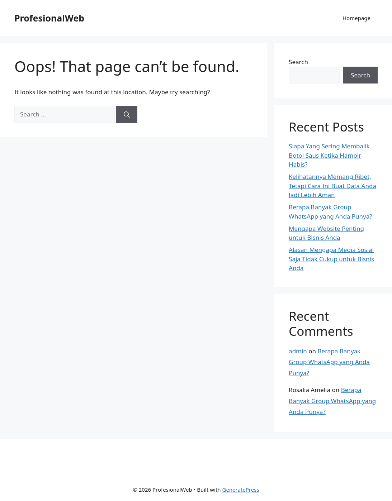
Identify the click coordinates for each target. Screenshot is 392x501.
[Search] (126, 114)
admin (298, 351)
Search (298, 62)
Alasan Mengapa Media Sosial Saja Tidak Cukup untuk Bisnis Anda (331, 258)
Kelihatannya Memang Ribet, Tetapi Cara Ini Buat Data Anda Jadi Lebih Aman (332, 185)
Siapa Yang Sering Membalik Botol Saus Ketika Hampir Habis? (329, 155)
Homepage (356, 18)
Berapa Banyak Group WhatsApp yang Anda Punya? (329, 362)
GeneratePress (240, 489)
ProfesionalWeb (49, 18)
